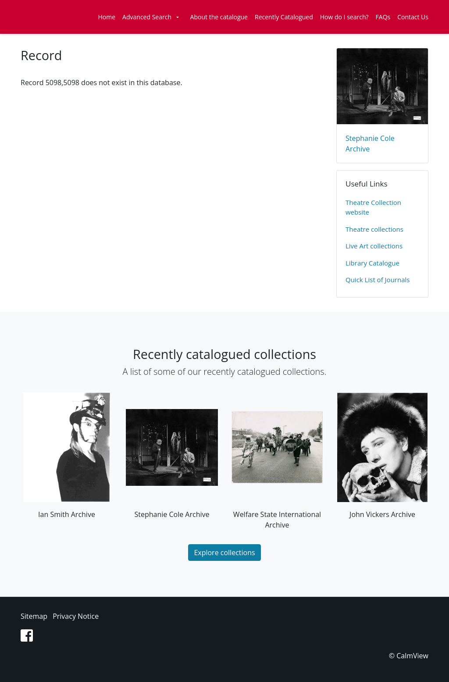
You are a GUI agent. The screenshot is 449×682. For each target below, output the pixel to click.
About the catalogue (219, 17)
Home (107, 17)
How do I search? (344, 17)
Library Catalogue (372, 262)
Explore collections (224, 552)
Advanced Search (146, 17)
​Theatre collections (374, 229)
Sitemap (34, 616)
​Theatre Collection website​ (373, 207)
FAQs (383, 17)
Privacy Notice (76, 616)
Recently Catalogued (284, 17)
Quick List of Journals (378, 279)
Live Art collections (374, 245)
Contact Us (412, 17)
